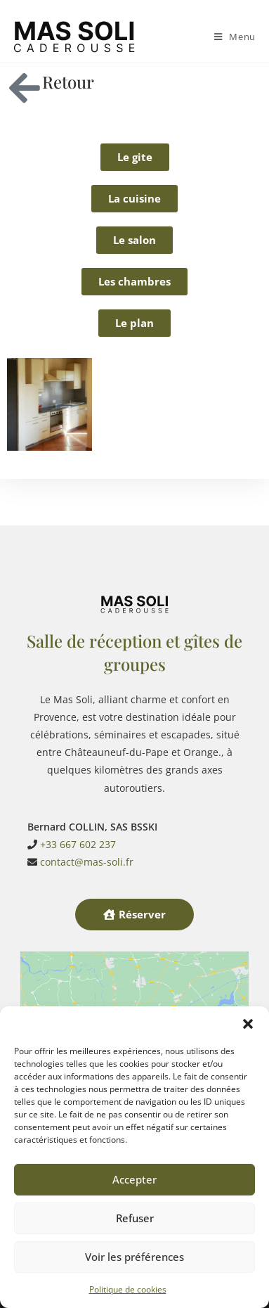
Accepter (134, 1179)
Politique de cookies (127, 1289)
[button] (248, 1024)
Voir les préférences (134, 1257)
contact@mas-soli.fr (86, 816)
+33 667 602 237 (78, 797)
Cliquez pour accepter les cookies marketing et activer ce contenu (135, 988)
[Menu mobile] (235, 37)
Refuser (135, 1218)
